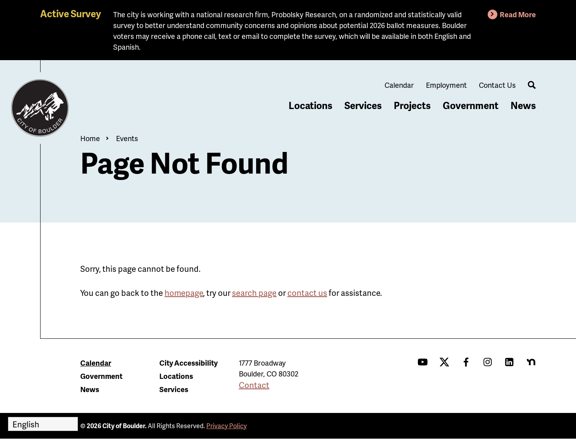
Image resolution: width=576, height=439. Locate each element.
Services (363, 105)
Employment (446, 85)
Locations (310, 105)
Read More (518, 14)
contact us (307, 292)
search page (254, 292)
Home (90, 138)
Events (127, 138)
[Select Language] (43, 424)
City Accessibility (188, 363)
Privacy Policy (226, 425)
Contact (254, 384)
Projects (412, 105)
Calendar (399, 85)
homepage (184, 292)
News (523, 105)
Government (471, 105)
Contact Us (497, 85)
